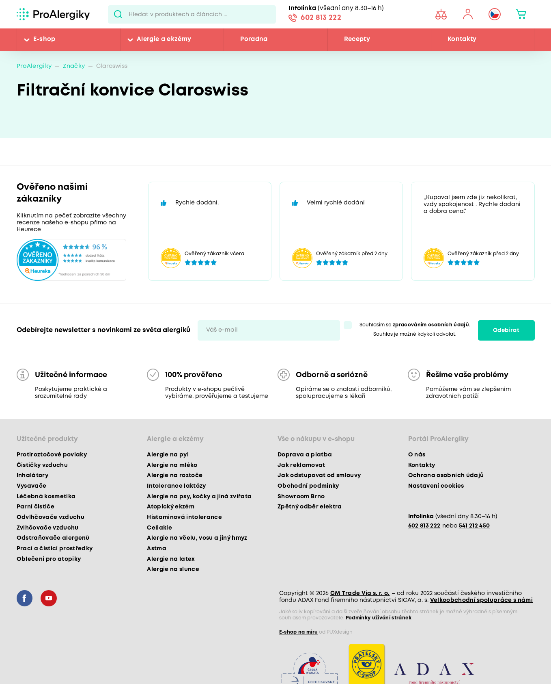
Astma (156, 548)
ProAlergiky (34, 66)
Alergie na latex (171, 559)
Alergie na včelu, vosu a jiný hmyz (197, 538)
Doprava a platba (305, 454)
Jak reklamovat (301, 465)
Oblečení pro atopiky (49, 559)
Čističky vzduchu (42, 465)
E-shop (44, 39)
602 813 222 (321, 18)
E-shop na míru (298, 632)
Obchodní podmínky (308, 486)
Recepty (357, 39)
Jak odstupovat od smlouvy (319, 475)
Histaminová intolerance (184, 517)
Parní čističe (35, 506)
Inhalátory (32, 475)
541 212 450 (474, 526)
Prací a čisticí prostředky (55, 548)
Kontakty (462, 39)
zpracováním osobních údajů (431, 325)
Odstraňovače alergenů (53, 538)
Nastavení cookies (436, 486)
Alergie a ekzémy (164, 39)
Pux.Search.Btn (118, 14)
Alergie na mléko (172, 465)
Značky (74, 66)
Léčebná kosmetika (46, 496)
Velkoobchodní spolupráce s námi (481, 600)
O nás (417, 454)
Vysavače (32, 486)
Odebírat (506, 330)
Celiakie (159, 527)
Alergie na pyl (168, 454)
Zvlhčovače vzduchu (48, 527)
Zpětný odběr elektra (310, 506)
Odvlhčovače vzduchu (50, 517)
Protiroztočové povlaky (52, 454)
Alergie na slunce (173, 569)
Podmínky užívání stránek (379, 618)
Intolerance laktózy (176, 486)
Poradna (253, 39)
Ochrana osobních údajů (446, 475)
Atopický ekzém (170, 506)
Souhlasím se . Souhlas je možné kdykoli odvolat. (414, 330)
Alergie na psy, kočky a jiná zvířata (199, 496)
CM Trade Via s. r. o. (360, 593)
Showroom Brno (301, 496)
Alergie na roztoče (174, 475)
